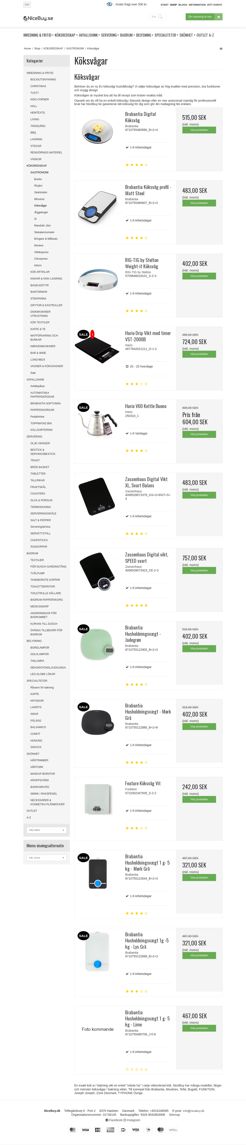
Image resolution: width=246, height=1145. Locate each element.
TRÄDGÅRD (38, 126)
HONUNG (36, 740)
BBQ (33, 132)
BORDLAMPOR (40, 647)
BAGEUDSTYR (40, 285)
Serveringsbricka (40, 526)
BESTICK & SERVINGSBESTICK (43, 451)
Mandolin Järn (42, 225)
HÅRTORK (37, 767)
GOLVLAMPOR (40, 654)
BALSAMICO (38, 727)
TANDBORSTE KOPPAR (45, 579)
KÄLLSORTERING (42, 429)
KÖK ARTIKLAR (40, 271)
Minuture (39, 199)
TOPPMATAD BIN (41, 423)
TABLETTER (38, 473)
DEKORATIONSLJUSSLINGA (48, 667)
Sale (33, 372)
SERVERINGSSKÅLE (44, 513)
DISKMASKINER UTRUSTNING (41, 313)
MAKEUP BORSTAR (43, 773)
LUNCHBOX (38, 359)
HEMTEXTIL (38, 112)
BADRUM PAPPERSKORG (47, 599)
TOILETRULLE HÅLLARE (46, 593)
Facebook (114, 1120)
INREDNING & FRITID (40, 73)
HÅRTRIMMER (40, 760)
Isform (38, 265)
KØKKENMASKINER (43, 346)
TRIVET (35, 460)
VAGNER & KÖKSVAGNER (47, 366)
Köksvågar (40, 205)
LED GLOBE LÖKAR (43, 674)
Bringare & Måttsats (46, 238)
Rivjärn (38, 185)
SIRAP (35, 714)
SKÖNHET (33, 753)
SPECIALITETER (37, 680)
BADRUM (32, 553)
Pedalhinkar (38, 416)
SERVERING (34, 436)
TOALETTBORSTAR (43, 586)
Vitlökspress (41, 252)
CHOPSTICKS (39, 540)
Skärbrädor (40, 192)
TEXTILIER (37, 560)
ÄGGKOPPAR (39, 546)
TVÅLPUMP (38, 573)
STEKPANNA (38, 298)
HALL (34, 106)
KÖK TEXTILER (40, 322)
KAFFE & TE (38, 329)
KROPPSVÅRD (40, 780)
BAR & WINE (38, 353)
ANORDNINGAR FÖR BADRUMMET (44, 615)
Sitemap (174, 1114)
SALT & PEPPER (41, 520)
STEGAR (36, 146)
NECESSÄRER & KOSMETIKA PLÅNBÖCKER (48, 802)
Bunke (38, 179)
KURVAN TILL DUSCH (44, 623)
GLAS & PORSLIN (41, 500)
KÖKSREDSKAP (37, 165)
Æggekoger (41, 212)
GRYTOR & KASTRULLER (46, 305)
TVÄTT (35, 92)
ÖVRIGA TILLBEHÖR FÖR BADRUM (47, 632)
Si (35, 218)
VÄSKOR (36, 159)
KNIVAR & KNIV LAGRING (46, 278)
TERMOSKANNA (41, 507)
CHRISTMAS (38, 86)
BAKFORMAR (39, 291)
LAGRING (36, 139)
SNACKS (36, 747)
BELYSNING (34, 640)
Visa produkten (199, 130)
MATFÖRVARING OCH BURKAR (44, 337)
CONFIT (35, 733)
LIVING (35, 119)
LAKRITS (36, 707)
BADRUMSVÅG (40, 787)
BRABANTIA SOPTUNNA (46, 403)
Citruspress (41, 258)
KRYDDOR (37, 700)
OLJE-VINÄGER (40, 443)
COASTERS (38, 493)
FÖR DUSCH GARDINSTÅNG (48, 566)
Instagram (131, 1120)
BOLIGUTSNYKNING (43, 79)
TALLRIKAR (38, 480)
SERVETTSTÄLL (41, 533)
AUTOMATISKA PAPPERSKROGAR (42, 394)
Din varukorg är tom (205, 16)
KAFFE (35, 694)
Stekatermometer (44, 232)
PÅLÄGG (36, 720)
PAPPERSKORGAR (42, 409)
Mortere (38, 245)
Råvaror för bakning (42, 687)
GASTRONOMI (40, 172)
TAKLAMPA (37, 660)
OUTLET (32, 810)
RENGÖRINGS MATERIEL (46, 152)
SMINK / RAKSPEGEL (44, 793)
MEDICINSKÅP (40, 606)
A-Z (29, 817)
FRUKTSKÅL (38, 487)
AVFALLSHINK (35, 379)
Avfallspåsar (38, 386)
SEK (27, 4)
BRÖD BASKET (40, 467)
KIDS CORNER (40, 99)
